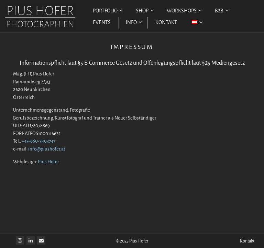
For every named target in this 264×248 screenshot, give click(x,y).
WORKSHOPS (184, 11)
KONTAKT (166, 22)
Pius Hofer (48, 161)
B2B (222, 11)
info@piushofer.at (46, 149)
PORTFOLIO (108, 11)
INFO (134, 22)
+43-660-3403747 (38, 141)
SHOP (145, 11)
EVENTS (102, 22)
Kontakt (247, 241)
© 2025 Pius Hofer (132, 241)
